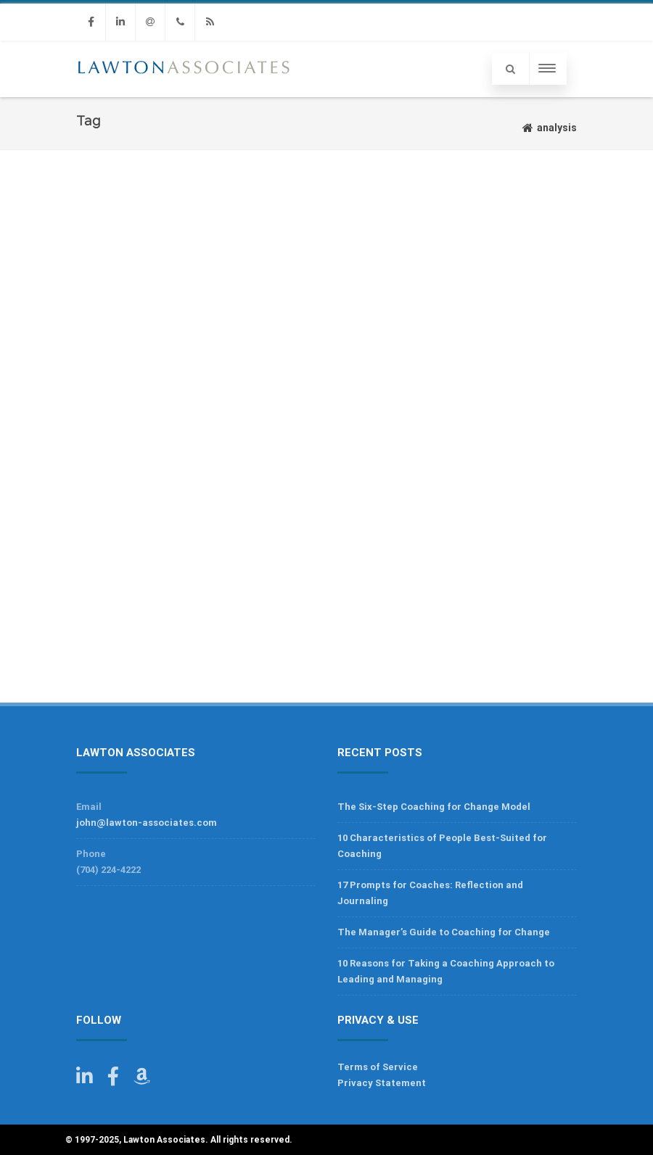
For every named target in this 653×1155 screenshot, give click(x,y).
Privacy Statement (381, 1082)
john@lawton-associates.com (146, 822)
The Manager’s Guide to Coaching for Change (443, 932)
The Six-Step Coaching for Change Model (433, 806)
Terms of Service (377, 1066)
